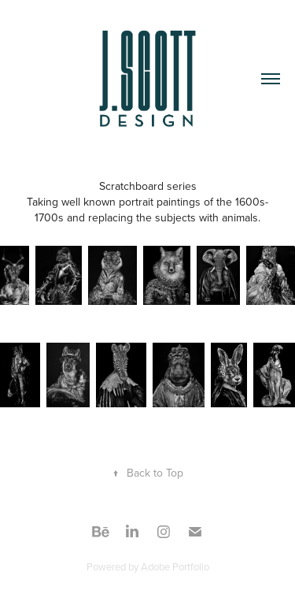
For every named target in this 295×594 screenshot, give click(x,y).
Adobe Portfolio (175, 566)
